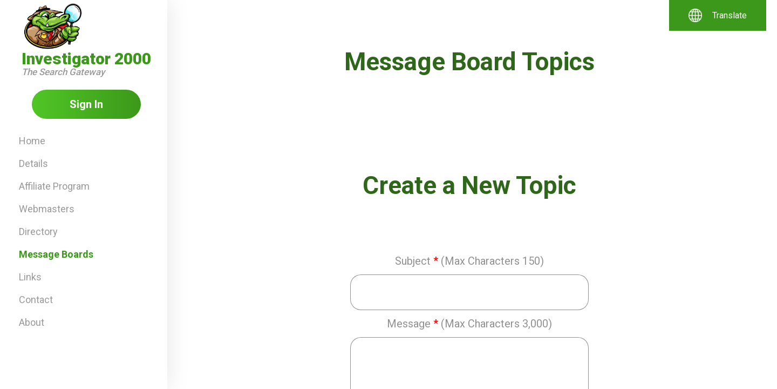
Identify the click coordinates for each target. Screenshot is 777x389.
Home (32, 140)
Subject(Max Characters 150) (469, 260)
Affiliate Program (54, 186)
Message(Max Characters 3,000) (469, 323)
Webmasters (46, 208)
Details (33, 163)
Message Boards (56, 254)
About (31, 322)
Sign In (86, 104)
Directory (38, 231)
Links (30, 277)
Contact (36, 299)
